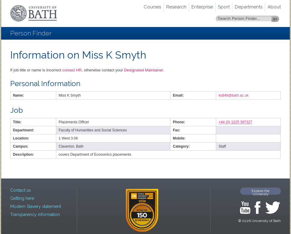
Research (176, 7)
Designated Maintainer (143, 70)
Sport (224, 7)
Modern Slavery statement (35, 206)
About (274, 7)
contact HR (71, 70)
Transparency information (35, 214)
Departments (248, 7)
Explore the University (260, 192)
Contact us (20, 190)
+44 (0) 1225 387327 (235, 122)
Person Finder (30, 33)
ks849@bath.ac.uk (234, 95)
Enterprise (202, 7)
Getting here (22, 198)
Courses (152, 7)
